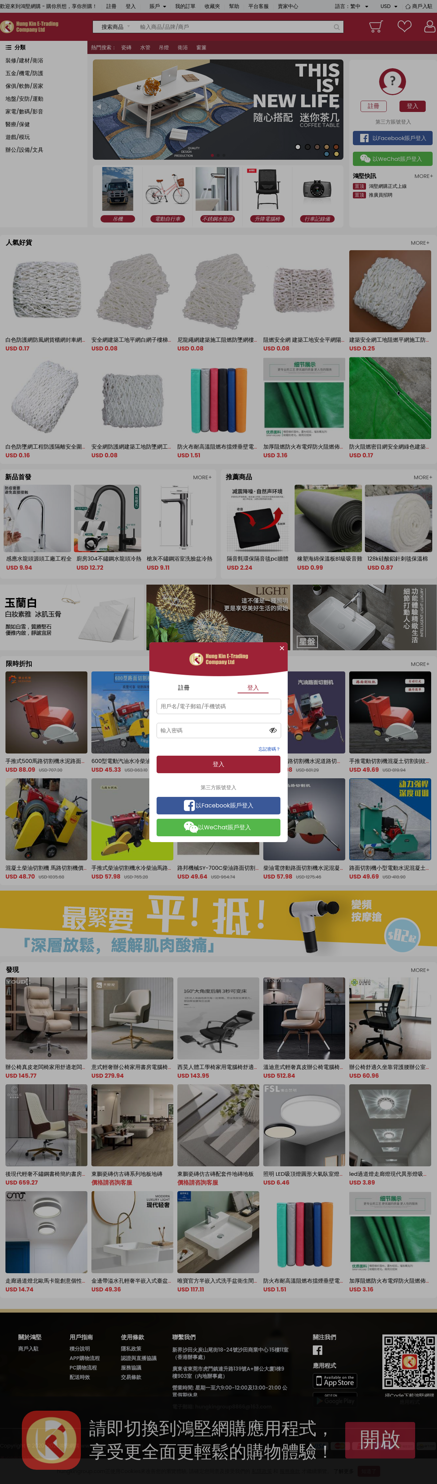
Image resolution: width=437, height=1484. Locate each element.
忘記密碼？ (269, 749)
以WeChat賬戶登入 (217, 827)
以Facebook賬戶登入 (218, 805)
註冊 (184, 688)
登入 (253, 688)
